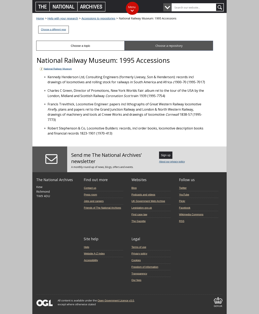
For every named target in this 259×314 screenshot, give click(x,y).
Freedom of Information (145, 266)
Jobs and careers (94, 201)
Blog (134, 187)
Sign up (165, 155)
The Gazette (139, 221)
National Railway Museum (55, 69)
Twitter (183, 187)
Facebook (184, 207)
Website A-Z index (94, 253)
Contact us (90, 187)
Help (86, 247)
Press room (90, 194)
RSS (181, 221)
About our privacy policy (172, 161)
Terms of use (139, 247)
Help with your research (63, 18)
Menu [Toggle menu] (132, 7)
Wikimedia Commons (191, 214)
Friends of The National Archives (102, 207)
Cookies (136, 260)
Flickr (182, 201)
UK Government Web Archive (148, 201)
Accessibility (91, 260)
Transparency (139, 273)
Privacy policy (139, 253)
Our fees (136, 280)
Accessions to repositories (98, 18)
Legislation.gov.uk (142, 207)
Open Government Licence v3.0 (116, 300)
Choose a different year (53, 29)
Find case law (139, 214)
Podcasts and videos (143, 194)
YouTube (184, 194)
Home (40, 18)
